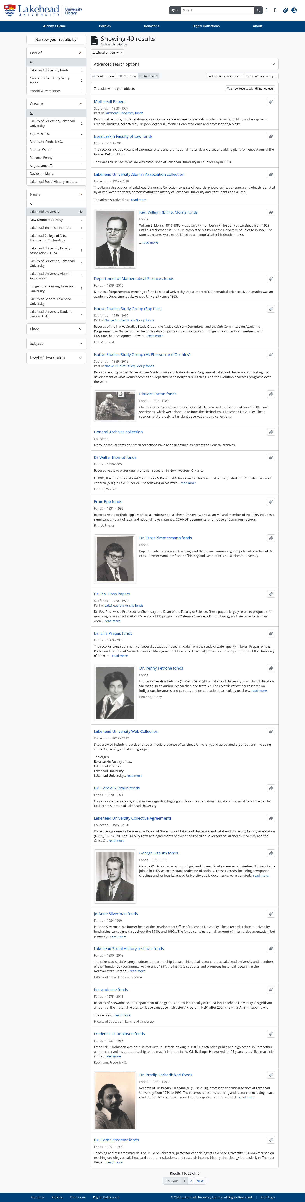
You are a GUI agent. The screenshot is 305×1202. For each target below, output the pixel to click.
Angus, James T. (56, 166)
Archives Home (54, 26)
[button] (268, 10)
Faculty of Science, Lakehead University (56, 301)
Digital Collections (206, 26)
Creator (36, 103)
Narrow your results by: (56, 39)
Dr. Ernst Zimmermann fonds (165, 538)
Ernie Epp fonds (108, 501)
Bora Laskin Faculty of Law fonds (123, 136)
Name (35, 194)
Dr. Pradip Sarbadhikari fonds (165, 1075)
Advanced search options (116, 64)
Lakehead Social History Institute (56, 182)
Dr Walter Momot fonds (115, 457)
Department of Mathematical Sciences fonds (134, 278)
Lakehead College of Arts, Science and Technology (56, 238)
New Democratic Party (56, 220)
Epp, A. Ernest (56, 134)
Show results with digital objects (250, 88)
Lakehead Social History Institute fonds (129, 948)
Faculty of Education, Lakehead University (56, 123)
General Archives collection (118, 432)
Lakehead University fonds (56, 71)
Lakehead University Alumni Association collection (139, 174)
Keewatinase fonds (111, 989)
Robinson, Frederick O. (56, 142)
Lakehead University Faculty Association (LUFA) (56, 250)
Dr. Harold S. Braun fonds (117, 788)
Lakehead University (56, 212)
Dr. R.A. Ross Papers (112, 594)
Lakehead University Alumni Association (56, 275)
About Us (37, 1197)
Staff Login (268, 1197)
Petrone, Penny (56, 158)
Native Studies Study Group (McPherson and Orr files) (142, 354)
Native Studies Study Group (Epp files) (128, 308)
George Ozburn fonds (158, 853)
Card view (127, 76)
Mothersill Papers (109, 101)
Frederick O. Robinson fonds (119, 1034)
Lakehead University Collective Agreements (133, 818)
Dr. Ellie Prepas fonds (113, 633)
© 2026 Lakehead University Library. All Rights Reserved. (212, 1197)
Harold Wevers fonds (56, 92)
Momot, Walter (56, 150)
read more (139, 200)
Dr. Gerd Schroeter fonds (116, 1140)
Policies (105, 26)
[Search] (217, 10)
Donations (151, 26)
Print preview (103, 76)
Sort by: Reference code (223, 76)
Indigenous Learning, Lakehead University (56, 288)
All (31, 62)
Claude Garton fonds (158, 394)
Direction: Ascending (260, 76)
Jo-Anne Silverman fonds (116, 913)
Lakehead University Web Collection (126, 731)
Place (34, 329)
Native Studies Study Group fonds (56, 80)
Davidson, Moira (56, 174)
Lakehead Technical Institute (56, 228)
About (257, 26)
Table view (148, 76)
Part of (36, 52)
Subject (36, 343)
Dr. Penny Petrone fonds (161, 668)
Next (200, 1181)
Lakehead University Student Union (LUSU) (56, 313)
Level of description (47, 357)
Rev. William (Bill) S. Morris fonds (168, 212)
